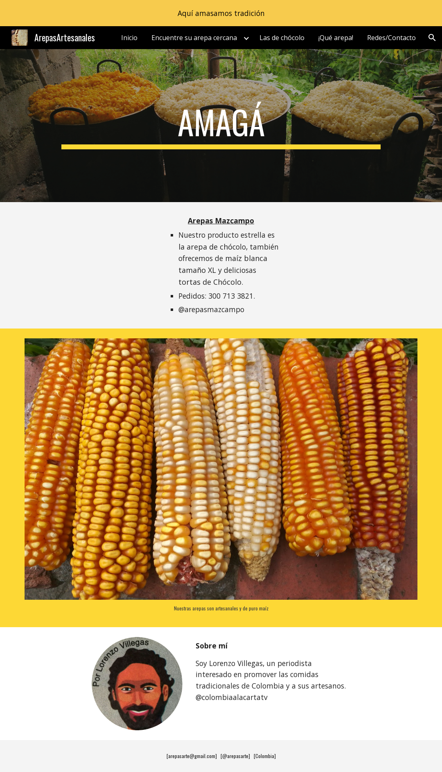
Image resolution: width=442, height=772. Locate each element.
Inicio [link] (129, 37)
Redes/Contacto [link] (391, 37)
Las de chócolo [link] (281, 37)
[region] (221, 13)
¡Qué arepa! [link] (335, 37)
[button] (432, 37)
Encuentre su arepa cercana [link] (194, 37)
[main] (220, 126)
